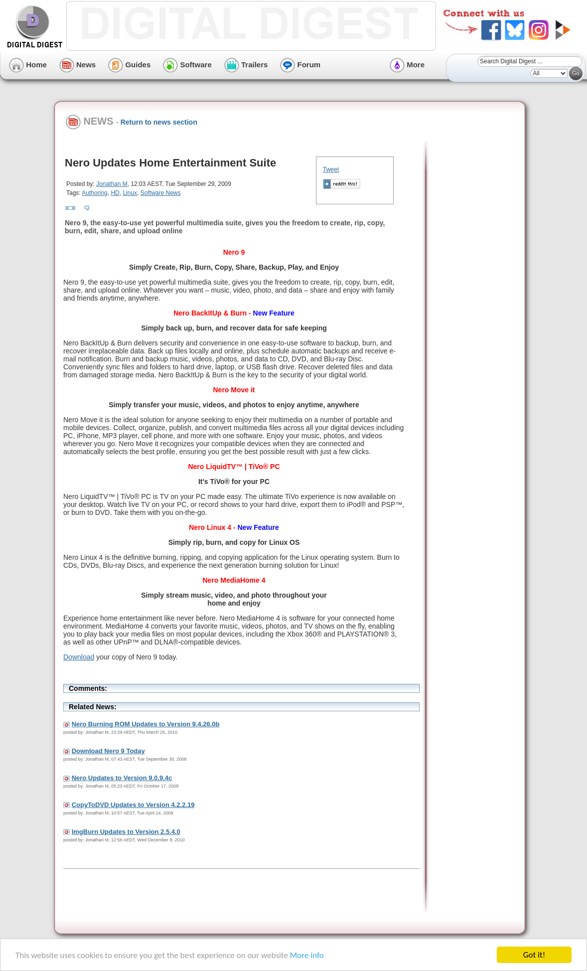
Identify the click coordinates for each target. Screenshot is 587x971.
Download (78, 657)
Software (187, 64)
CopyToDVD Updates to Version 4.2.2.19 (133, 805)
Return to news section (159, 122)
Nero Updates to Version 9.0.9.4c (122, 778)
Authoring (94, 192)
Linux (130, 192)
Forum (300, 64)
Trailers (246, 64)
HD (115, 192)
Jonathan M (112, 183)
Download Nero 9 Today (108, 751)
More (407, 64)
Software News (161, 192)
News (77, 64)
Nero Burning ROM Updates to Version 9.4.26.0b (146, 724)
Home (28, 64)
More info (307, 955)
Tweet (331, 169)
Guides (129, 64)
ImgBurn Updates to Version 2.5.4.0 (126, 831)
